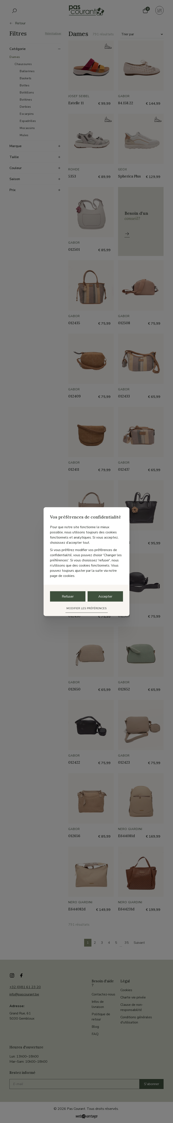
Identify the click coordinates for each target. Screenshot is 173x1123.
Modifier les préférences (87, 608)
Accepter (105, 596)
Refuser (68, 596)
